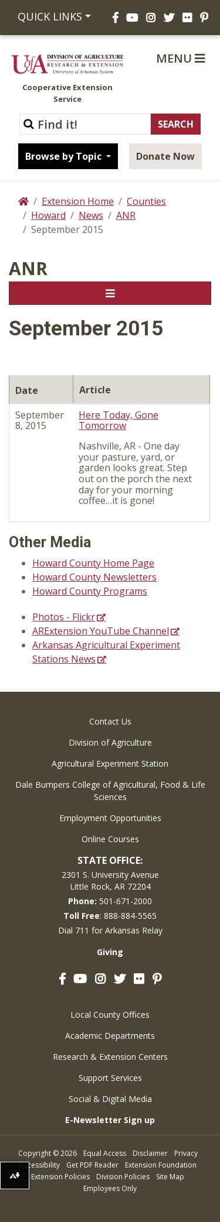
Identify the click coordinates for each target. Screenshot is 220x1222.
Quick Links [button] (50, 16)
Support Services (110, 1077)
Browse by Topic (64, 156)
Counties (146, 201)
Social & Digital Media (110, 1098)
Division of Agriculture (110, 742)
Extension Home (78, 201)
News (91, 215)
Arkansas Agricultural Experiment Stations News (106, 652)
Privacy (186, 1153)
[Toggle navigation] (110, 293)
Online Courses (110, 839)
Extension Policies (60, 1177)
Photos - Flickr (63, 616)
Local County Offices (110, 1014)
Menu (180, 58)
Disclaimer (150, 1153)
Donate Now (165, 156)
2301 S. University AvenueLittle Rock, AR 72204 (110, 880)
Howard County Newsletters (94, 577)
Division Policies (123, 1177)
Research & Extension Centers (110, 1056)
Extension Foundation (161, 1165)
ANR (126, 215)
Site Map (170, 1177)
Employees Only (110, 1188)
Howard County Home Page (93, 563)
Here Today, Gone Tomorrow (118, 420)
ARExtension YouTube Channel (100, 630)
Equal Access (104, 1153)
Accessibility (39, 1165)
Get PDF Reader (92, 1165)
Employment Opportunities (110, 817)
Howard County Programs (89, 591)
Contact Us (110, 721)
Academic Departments (110, 1035)
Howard (48, 215)
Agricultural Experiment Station (110, 763)
